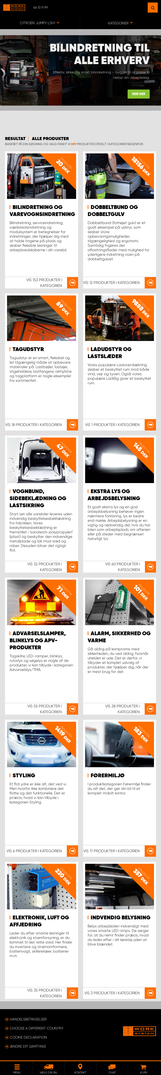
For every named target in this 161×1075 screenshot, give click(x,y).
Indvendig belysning (120, 918)
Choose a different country (36, 1028)
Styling (24, 776)
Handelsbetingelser (28, 1019)
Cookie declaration (28, 1037)
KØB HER (138, 94)
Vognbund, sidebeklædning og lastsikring (38, 498)
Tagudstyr (28, 349)
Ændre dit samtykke (28, 1046)
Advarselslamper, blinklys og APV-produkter (38, 641)
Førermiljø (108, 776)
